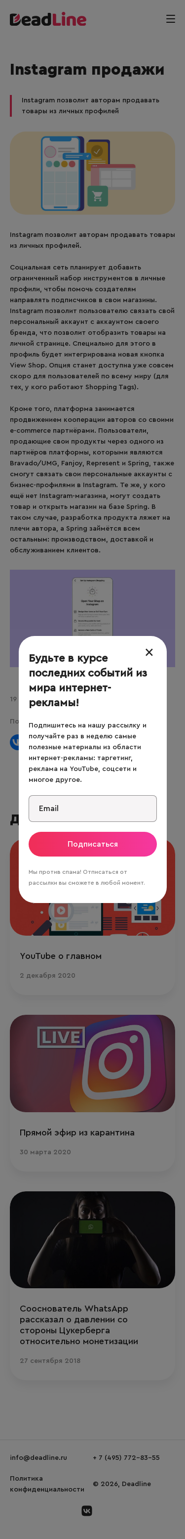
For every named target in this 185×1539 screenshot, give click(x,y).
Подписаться (93, 844)
